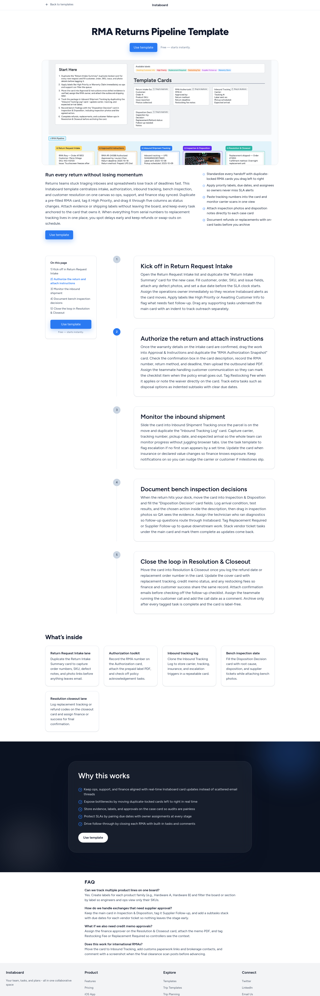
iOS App (90, 994)
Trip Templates (172, 987)
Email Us (247, 994)
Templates (169, 981)
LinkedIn (247, 987)
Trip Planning (171, 994)
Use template (143, 47)
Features (90, 981)
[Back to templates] (59, 4)
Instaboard (160, 5)
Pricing (89, 987)
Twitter (246, 981)
